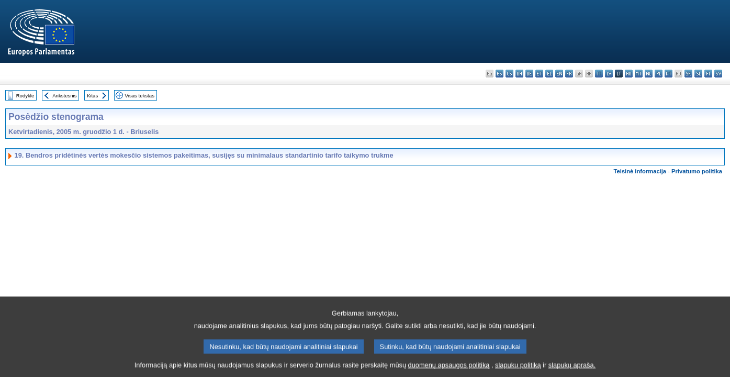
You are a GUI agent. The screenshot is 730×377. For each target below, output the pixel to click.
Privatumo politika (696, 171)
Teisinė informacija (640, 171)
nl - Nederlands (649, 73)
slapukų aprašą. (572, 369)
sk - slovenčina (688, 73)
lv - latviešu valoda (609, 73)
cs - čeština (509, 73)
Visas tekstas (139, 95)
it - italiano (599, 73)
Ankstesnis (64, 95)
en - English (559, 73)
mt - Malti (639, 73)
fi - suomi (708, 73)
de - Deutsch (529, 73)
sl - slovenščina (698, 73)
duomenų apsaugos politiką (449, 369)
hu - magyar (629, 73)
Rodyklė (25, 95)
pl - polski (658, 73)
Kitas (92, 95)
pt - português (668, 73)
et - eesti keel (539, 73)
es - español (499, 73)
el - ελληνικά (549, 73)
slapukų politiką (518, 369)
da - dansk (519, 73)
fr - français (569, 73)
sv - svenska (718, 73)
